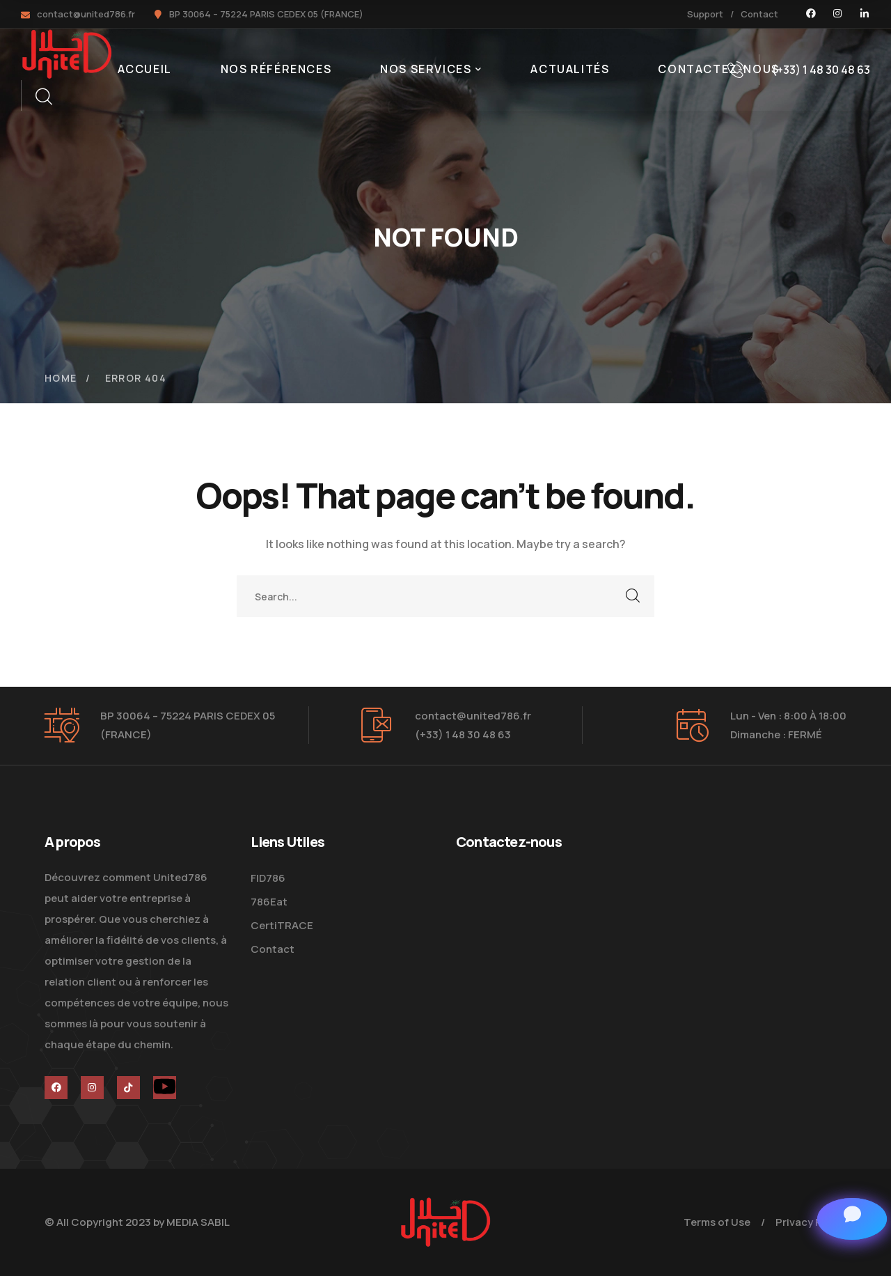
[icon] (811, 14)
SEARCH (633, 596)
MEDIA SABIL (198, 1222)
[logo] (67, 53)
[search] (43, 96)
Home (61, 377)
